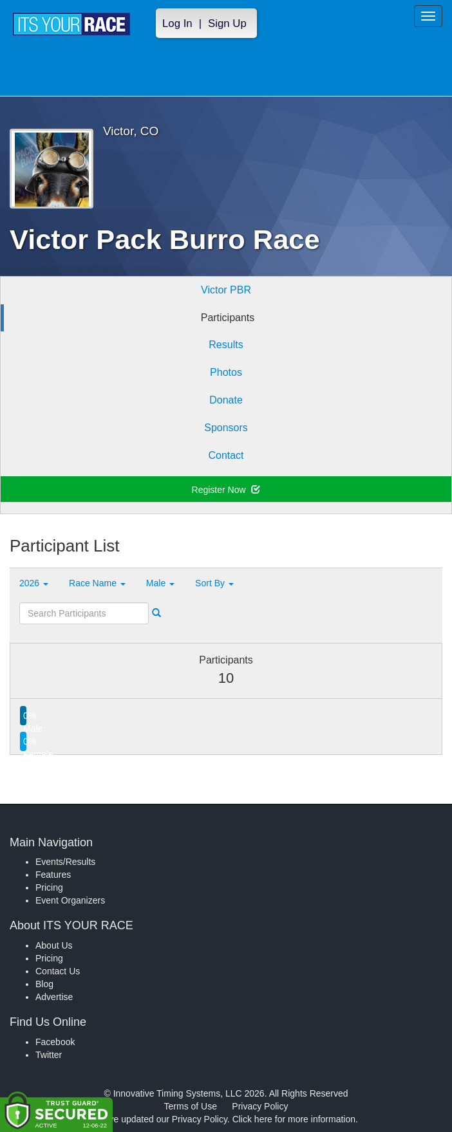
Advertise (54, 997)
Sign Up (227, 23)
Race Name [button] (97, 583)
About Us (54, 945)
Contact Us (57, 971)
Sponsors (226, 427)
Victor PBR (226, 289)
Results (226, 344)
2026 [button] (33, 583)
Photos (226, 372)
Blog (44, 984)
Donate (226, 399)
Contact (225, 455)
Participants (228, 317)
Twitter (48, 1055)
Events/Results (65, 862)
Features (53, 874)
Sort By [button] (214, 583)
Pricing (49, 887)
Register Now (226, 490)
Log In (177, 23)
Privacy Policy (260, 1106)
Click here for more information (293, 1119)
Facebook (55, 1042)
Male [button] (160, 583)
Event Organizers (70, 900)
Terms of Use (190, 1106)
